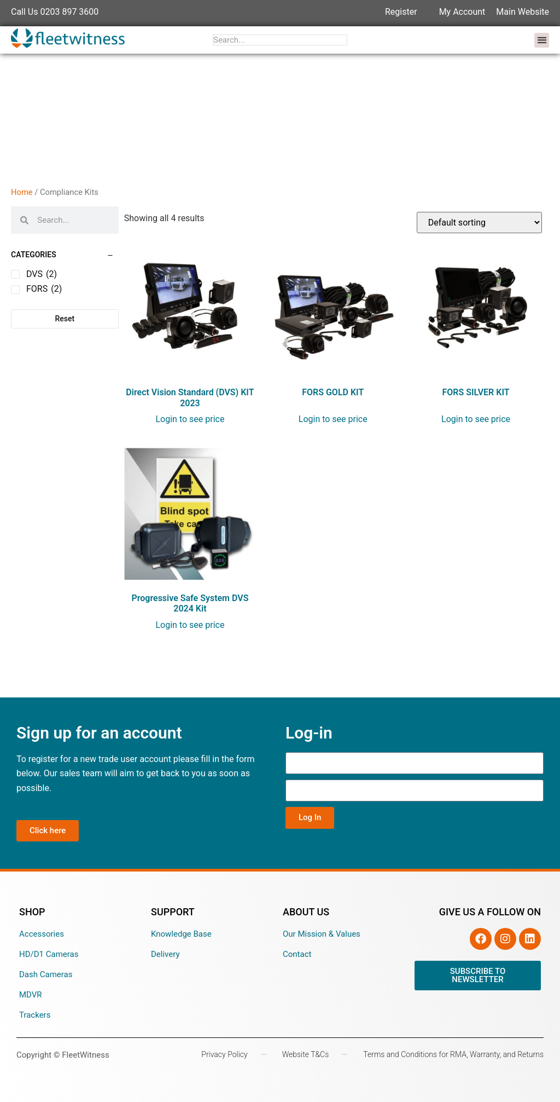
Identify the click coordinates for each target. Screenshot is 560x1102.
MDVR (30, 995)
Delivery (165, 954)
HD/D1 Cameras (48, 954)
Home (22, 192)
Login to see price (189, 419)
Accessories (41, 934)
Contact (297, 954)
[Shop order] (479, 222)
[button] (541, 40)
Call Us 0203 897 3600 (54, 12)
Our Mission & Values (321, 934)
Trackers (34, 1015)
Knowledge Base (181, 934)
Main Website (522, 12)
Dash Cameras (45, 974)
